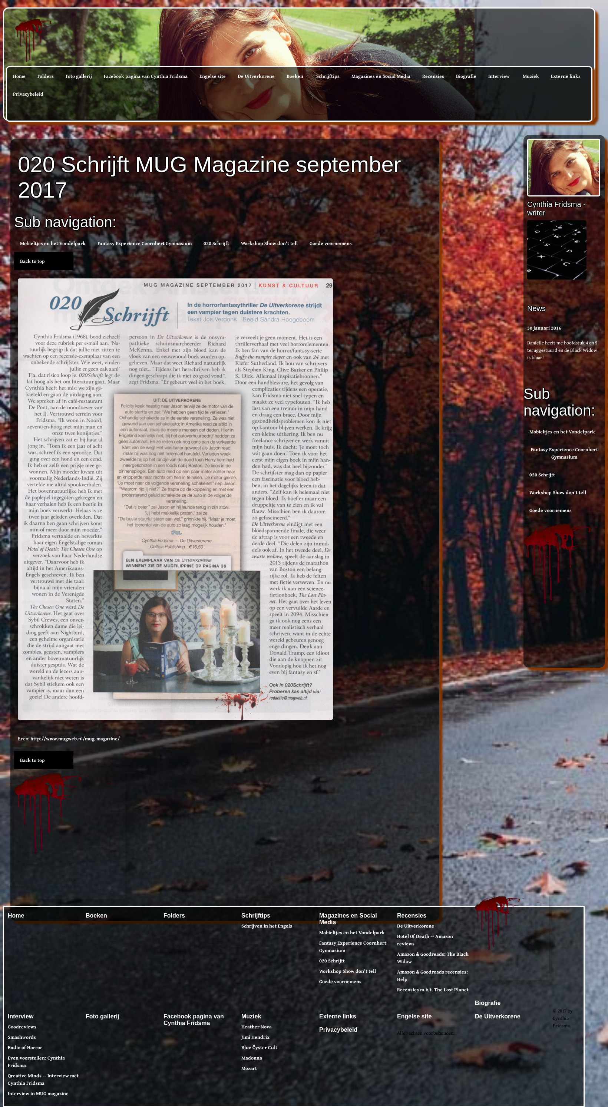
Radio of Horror (25, 1047)
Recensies (433, 76)
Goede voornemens (550, 510)
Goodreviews (22, 1026)
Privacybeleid (28, 94)
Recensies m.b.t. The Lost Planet (433, 989)
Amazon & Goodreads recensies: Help (432, 975)
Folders (45, 76)
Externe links (566, 76)
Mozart (249, 1068)
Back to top (32, 261)
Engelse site (212, 76)
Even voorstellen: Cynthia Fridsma (36, 1061)
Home (19, 76)
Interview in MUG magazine (38, 1093)
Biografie (466, 76)
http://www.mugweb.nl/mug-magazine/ (75, 738)
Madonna (251, 1057)
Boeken (295, 76)
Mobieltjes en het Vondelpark (562, 431)
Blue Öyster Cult (259, 1047)
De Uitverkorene (256, 76)
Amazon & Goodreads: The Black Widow (433, 957)
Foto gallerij (79, 76)
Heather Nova (256, 1026)
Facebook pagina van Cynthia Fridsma (146, 76)
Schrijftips (328, 76)
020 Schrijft (542, 474)
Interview (499, 76)
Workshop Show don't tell (557, 492)
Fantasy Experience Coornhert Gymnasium (564, 453)
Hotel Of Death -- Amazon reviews (425, 939)
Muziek (531, 76)
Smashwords (22, 1037)
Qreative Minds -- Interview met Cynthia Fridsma (43, 1079)
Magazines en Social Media (380, 76)
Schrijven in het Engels (266, 925)
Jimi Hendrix (255, 1037)
